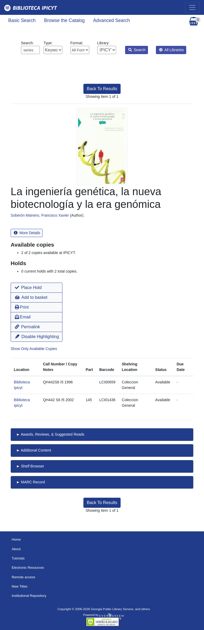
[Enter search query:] (30, 50)
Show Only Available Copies (34, 349)
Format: (79, 47)
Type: (53, 47)
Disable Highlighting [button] (37, 336)
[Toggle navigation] (192, 7)
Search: (30, 47)
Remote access (23, 577)
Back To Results (102, 88)
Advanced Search (111, 20)
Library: (106, 47)
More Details (27, 233)
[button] (36, 288)
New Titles (19, 586)
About (16, 549)
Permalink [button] (27, 327)
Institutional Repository (29, 596)
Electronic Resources (28, 568)
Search (137, 50)
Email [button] (23, 317)
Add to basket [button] (31, 297)
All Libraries (171, 50)
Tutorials (18, 558)
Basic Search (22, 20)
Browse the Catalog (64, 20)
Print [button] (22, 307)
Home (16, 539)
